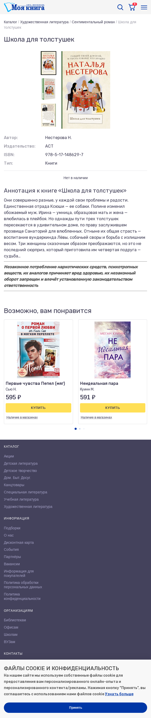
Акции (9, 456)
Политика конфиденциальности (22, 596)
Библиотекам (15, 620)
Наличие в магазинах (22, 417)
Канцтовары (14, 485)
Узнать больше (119, 694)
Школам (11, 634)
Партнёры (12, 557)
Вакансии (12, 564)
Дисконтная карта (19, 542)
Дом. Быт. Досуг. (17, 478)
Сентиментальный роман (93, 22)
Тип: (8, 163)
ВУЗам (9, 642)
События (11, 549)
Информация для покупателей (19, 573)
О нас (9, 535)
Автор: (11, 137)
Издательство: (19, 146)
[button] (76, 429)
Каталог (10, 22)
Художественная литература (44, 22)
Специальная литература (25, 492)
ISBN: (9, 154)
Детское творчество (20, 471)
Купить (38, 408)
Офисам (11, 627)
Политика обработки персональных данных (23, 584)
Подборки (12, 528)
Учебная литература (21, 499)
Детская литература (21, 463)
